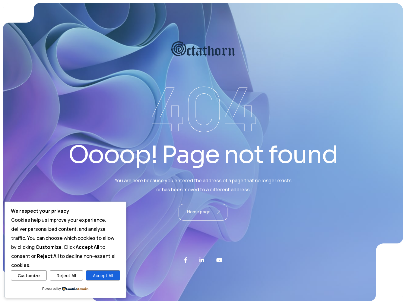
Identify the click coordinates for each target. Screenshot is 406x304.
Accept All (103, 275)
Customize (29, 275)
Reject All (66, 275)
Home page (203, 212)
